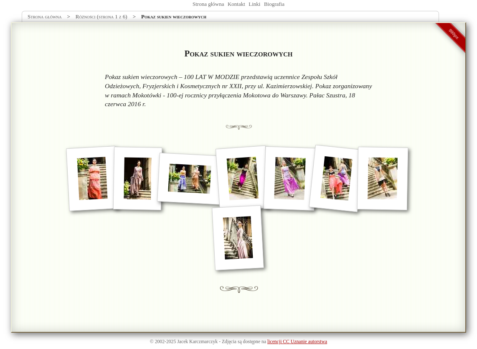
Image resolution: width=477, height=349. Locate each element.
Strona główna (208, 4)
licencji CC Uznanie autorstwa (297, 341)
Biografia (274, 4)
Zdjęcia (229, 341)
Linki (254, 4)
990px (454, 34)
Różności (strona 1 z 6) (101, 16)
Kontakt (236, 4)
